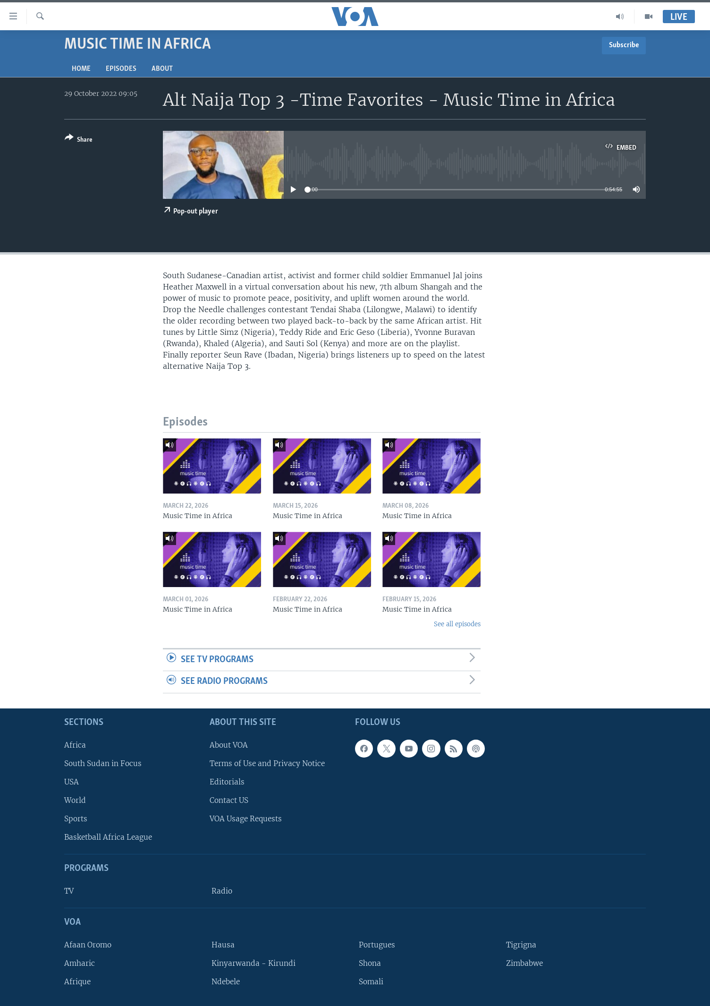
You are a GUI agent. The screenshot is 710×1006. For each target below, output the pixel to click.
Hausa (223, 944)
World (75, 800)
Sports (75, 818)
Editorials (227, 781)
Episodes (121, 69)
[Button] (79, 140)
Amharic (79, 963)
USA (71, 781)
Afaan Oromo (87, 944)
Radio (221, 891)
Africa (75, 745)
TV (69, 891)
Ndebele (225, 981)
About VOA (229, 745)
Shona (370, 963)
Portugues (377, 944)
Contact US (229, 800)
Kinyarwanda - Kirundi (253, 963)
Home (81, 69)
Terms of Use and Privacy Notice (267, 763)
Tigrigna (521, 944)
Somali (371, 981)
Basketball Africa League (108, 837)
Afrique (77, 981)
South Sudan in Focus (103, 763)
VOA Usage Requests (246, 818)
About (162, 69)
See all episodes (457, 624)
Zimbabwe (524, 963)
